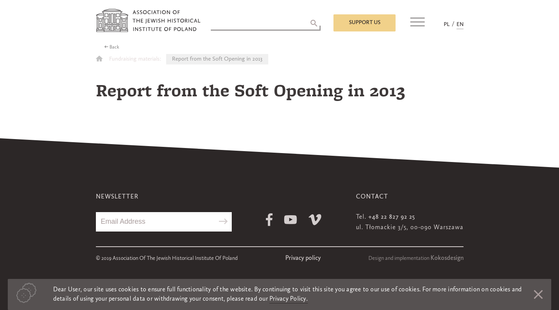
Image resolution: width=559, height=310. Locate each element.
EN (460, 24)
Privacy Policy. (288, 299)
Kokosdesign (447, 258)
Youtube (290, 219)
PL (447, 24)
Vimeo (315, 219)
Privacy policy (303, 258)
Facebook (269, 219)
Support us (364, 22)
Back (114, 47)
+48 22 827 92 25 (391, 217)
